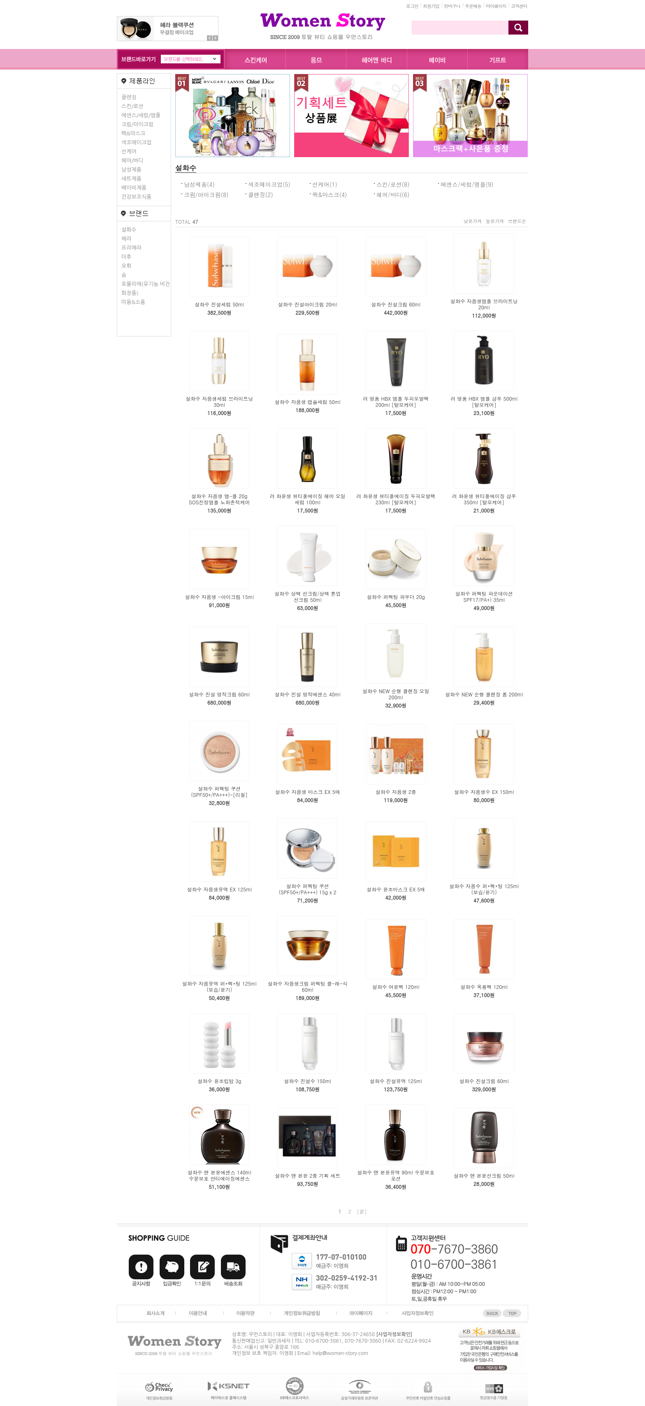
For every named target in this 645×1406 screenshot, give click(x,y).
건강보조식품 (136, 197)
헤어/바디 (132, 160)
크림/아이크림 (137, 124)
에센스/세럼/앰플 (140, 115)
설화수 (129, 229)
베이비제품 (133, 187)
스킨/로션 (132, 106)
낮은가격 (473, 221)
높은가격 (495, 221)
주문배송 (473, 6)
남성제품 (131, 169)
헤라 (126, 238)
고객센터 (519, 6)
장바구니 (452, 6)
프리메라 (131, 248)
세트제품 (131, 178)
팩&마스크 (133, 133)
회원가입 (431, 6)
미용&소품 (133, 302)
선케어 (129, 151)
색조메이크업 (136, 142)
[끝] (362, 1211)
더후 (126, 257)
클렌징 (129, 97)
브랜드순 (517, 221)
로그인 (412, 6)
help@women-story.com (340, 1353)
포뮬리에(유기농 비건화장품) (145, 288)
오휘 (126, 266)
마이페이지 (496, 6)
